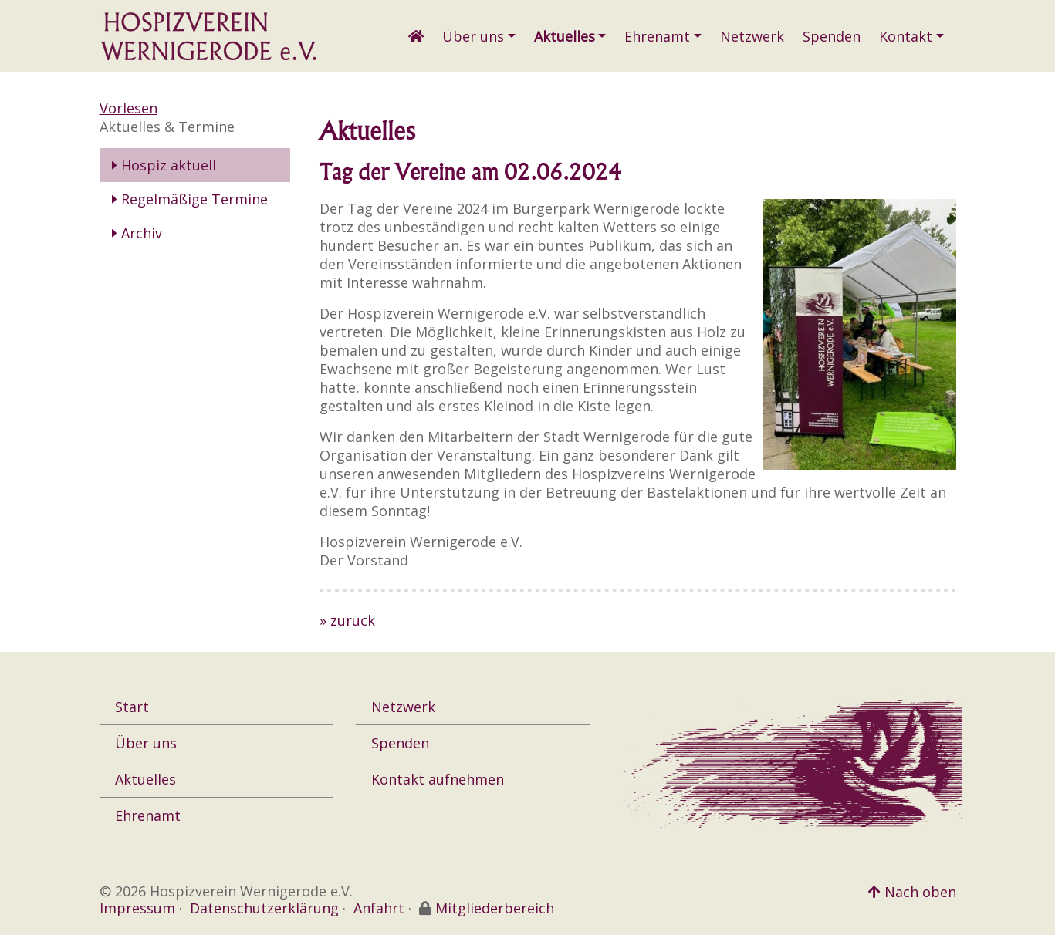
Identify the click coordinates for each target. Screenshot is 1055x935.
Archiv (137, 233)
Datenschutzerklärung (264, 908)
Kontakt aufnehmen (437, 779)
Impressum (137, 908)
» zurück (347, 620)
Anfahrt (378, 908)
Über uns (473, 36)
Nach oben (912, 892)
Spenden (832, 36)
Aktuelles (564, 36)
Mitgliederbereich (494, 908)
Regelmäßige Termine (190, 199)
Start (132, 706)
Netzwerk (752, 36)
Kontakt (905, 36)
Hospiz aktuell (164, 165)
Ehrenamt (657, 36)
